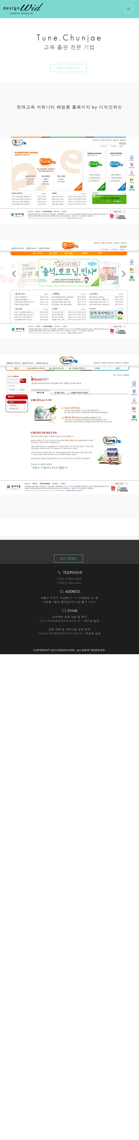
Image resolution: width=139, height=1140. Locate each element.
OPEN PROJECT (68, 68)
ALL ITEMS (68, 1039)
